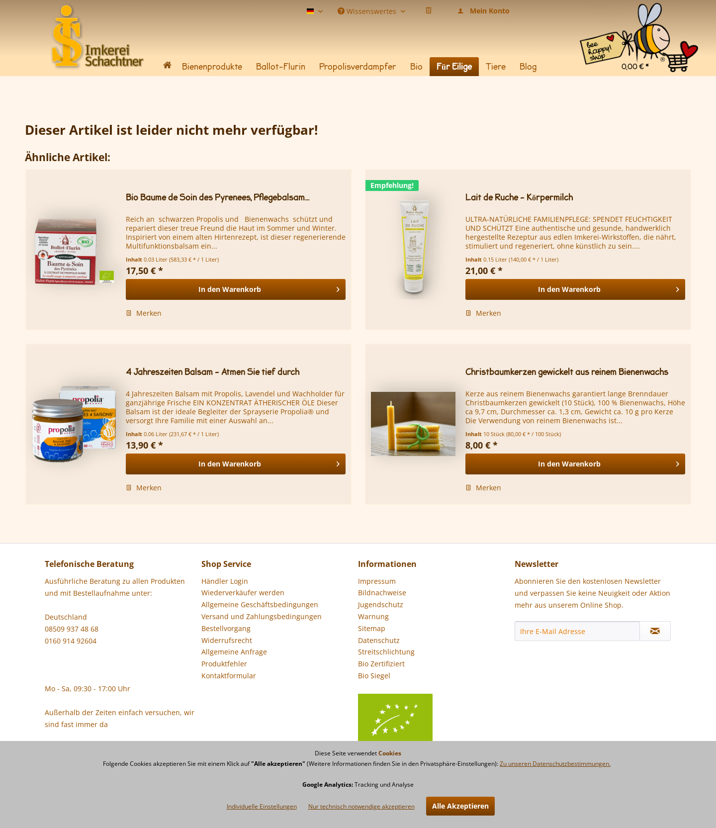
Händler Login (224, 581)
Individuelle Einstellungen (262, 806)
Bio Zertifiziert (381, 663)
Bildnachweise (382, 592)
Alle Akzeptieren (460, 806)
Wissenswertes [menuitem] (368, 10)
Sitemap (371, 628)
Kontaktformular (228, 675)
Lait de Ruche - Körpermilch (519, 197)
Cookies (389, 753)
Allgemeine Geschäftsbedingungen (259, 604)
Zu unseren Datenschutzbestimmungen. (555, 763)
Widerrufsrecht (226, 640)
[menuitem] (639, 14)
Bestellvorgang (226, 628)
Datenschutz (379, 640)
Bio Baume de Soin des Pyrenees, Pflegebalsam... (217, 197)
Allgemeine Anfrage (234, 651)
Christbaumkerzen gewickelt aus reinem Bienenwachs (566, 372)
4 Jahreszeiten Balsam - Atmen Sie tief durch (212, 372)
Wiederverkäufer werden (242, 592)
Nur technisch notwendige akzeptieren (361, 806)
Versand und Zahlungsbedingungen (261, 616)
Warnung (373, 616)
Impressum (377, 581)
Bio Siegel (395, 682)
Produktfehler (224, 663)
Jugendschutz (380, 604)
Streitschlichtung (386, 651)
